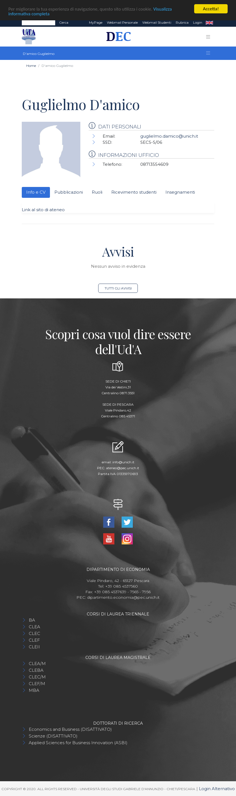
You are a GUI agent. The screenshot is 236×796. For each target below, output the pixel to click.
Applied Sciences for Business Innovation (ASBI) (78, 742)
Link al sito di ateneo (43, 209)
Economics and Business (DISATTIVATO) (70, 729)
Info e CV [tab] (35, 192)
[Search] (38, 22)
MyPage (95, 22)
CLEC (34, 633)
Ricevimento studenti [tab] (133, 192)
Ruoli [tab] (97, 192)
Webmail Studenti (156, 22)
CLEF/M (37, 683)
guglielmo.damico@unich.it (169, 136)
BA (32, 620)
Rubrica (182, 22)
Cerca (63, 22)
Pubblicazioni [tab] (68, 192)
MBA (34, 690)
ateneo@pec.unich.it (122, 468)
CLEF (34, 640)
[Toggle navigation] (208, 36)
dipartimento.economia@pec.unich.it (123, 597)
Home (31, 66)
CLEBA (36, 670)
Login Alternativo (217, 788)
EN (209, 22)
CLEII (34, 646)
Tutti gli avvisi (118, 288)
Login (197, 22)
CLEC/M (37, 677)
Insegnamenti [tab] (180, 192)
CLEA (34, 626)
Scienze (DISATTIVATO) (53, 736)
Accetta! (211, 9)
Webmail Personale (122, 22)
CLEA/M (37, 663)
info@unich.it (123, 462)
